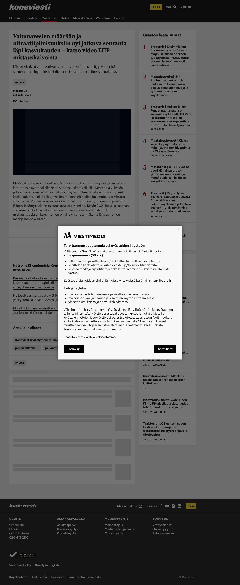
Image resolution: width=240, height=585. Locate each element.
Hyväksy (73, 349)
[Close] (179, 228)
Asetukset (165, 349)
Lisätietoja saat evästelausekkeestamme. (90, 337)
